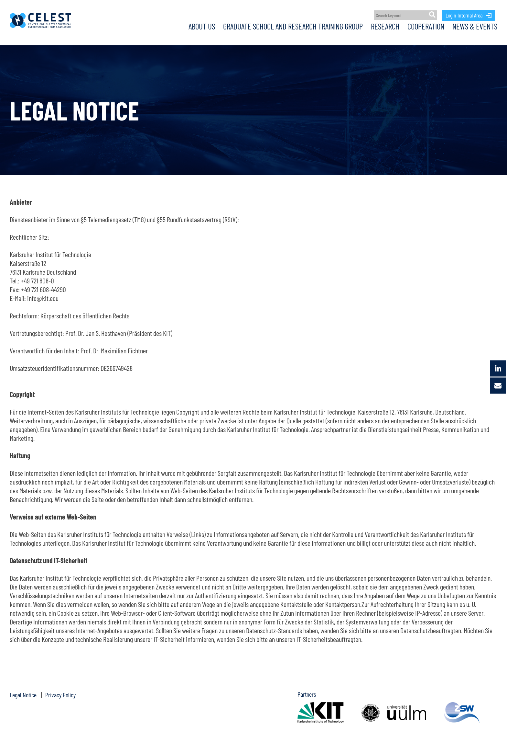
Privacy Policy (60, 695)
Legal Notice (23, 695)
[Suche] (432, 14)
